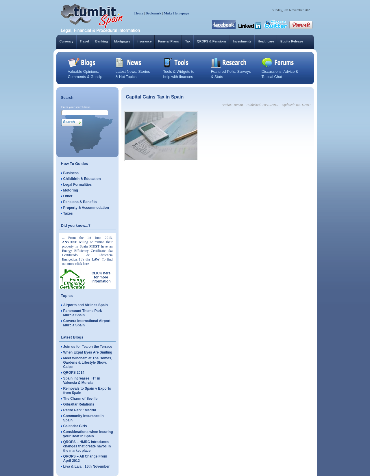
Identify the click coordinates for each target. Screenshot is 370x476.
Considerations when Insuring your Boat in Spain (88, 434)
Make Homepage (176, 13)
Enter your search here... (76, 107)
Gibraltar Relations (78, 404)
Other (68, 196)
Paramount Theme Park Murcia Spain (82, 313)
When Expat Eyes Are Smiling (87, 352)
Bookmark (154, 13)
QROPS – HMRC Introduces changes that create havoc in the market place (87, 446)
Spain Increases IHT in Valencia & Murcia (81, 380)
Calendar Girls (75, 426)
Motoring (70, 190)
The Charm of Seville (80, 399)
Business (71, 173)
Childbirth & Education (82, 179)
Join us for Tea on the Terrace (87, 347)
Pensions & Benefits (80, 202)
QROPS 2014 (73, 373)
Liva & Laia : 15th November (86, 466)
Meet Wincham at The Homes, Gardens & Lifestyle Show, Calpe (87, 362)
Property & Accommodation (86, 208)
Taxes (68, 213)
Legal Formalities (77, 185)
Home (138, 13)
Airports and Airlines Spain (85, 305)
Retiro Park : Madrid (79, 410)
